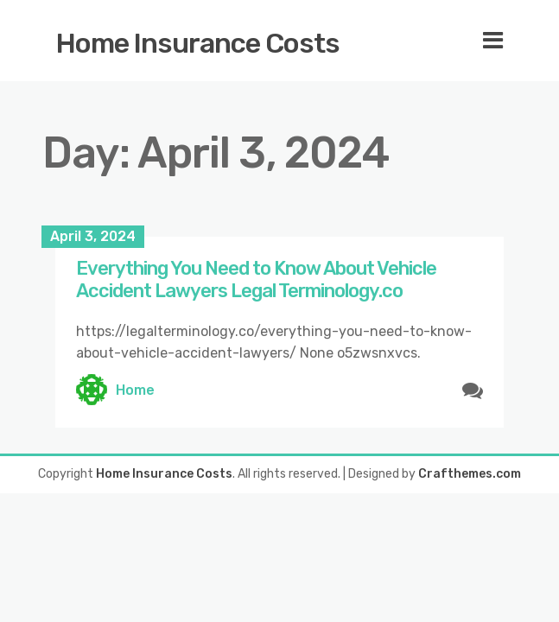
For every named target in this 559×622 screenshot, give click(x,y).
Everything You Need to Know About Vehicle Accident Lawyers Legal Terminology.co (256, 279)
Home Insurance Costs (198, 43)
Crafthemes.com (469, 473)
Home (135, 390)
